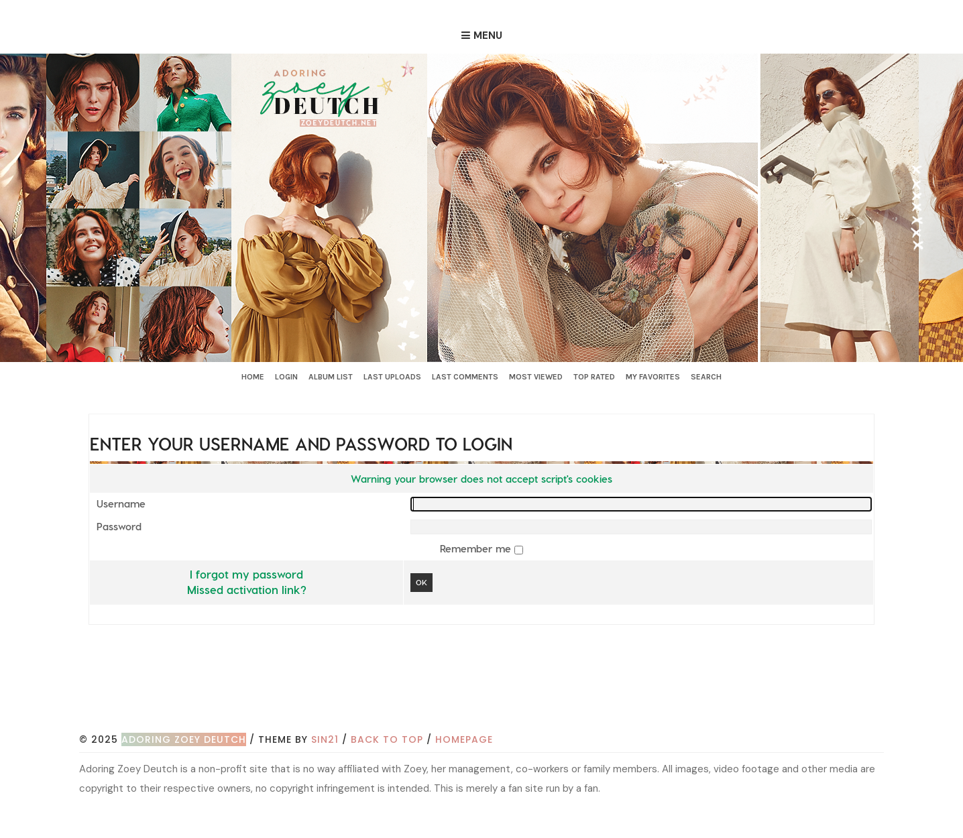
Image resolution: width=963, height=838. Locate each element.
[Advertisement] (481, 693)
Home (252, 376)
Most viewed (536, 376)
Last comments (465, 376)
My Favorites (653, 376)
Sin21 (325, 739)
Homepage (464, 739)
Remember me (477, 548)
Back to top (387, 739)
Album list (330, 376)
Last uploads (392, 376)
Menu (487, 35)
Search (706, 376)
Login (286, 376)
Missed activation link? (246, 589)
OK (421, 582)
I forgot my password (246, 574)
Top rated (594, 376)
